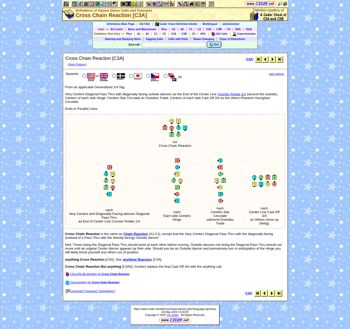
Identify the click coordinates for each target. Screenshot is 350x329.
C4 (228, 29)
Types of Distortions (232, 38)
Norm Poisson (77, 64)
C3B (219, 29)
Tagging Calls (154, 38)
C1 (190, 29)
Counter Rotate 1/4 (232, 94)
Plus (164, 29)
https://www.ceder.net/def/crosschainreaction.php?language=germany (175, 308)
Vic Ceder (173, 314)
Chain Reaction (135, 234)
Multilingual (209, 23)
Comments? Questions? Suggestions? (90, 291)
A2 (182, 29)
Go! (214, 44)
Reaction (137, 259)
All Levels (116, 29)
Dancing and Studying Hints (123, 38)
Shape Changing (203, 38)
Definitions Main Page (120, 23)
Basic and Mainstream (142, 29)
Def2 (249, 29)
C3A (208, 29)
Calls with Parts (178, 38)
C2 (199, 29)
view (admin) (276, 73)
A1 (174, 29)
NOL (238, 29)
